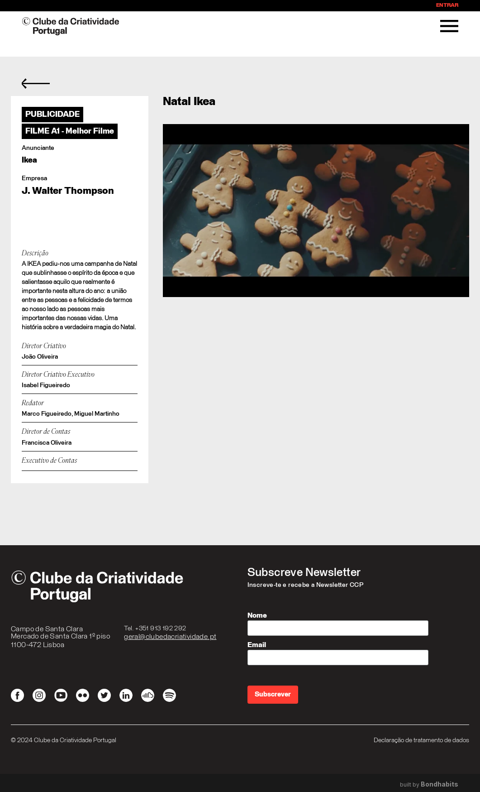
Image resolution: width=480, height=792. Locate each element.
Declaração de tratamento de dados (421, 740)
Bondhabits (439, 784)
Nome (257, 615)
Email (256, 644)
